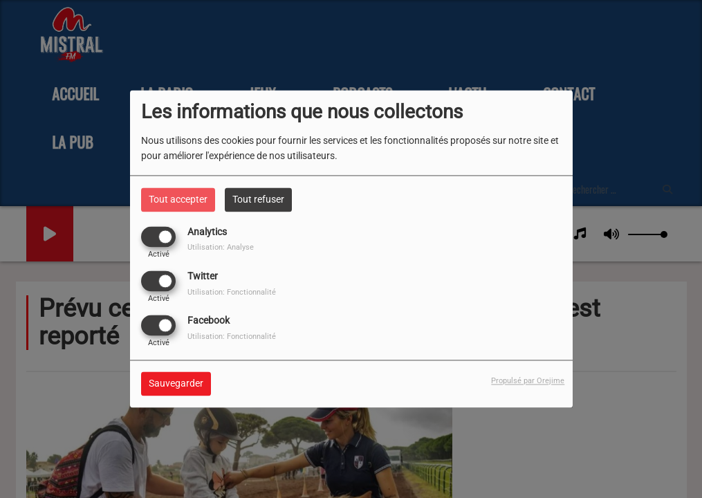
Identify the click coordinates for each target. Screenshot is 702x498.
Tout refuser (258, 199)
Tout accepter (178, 199)
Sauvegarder (176, 383)
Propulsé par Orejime (527, 381)
